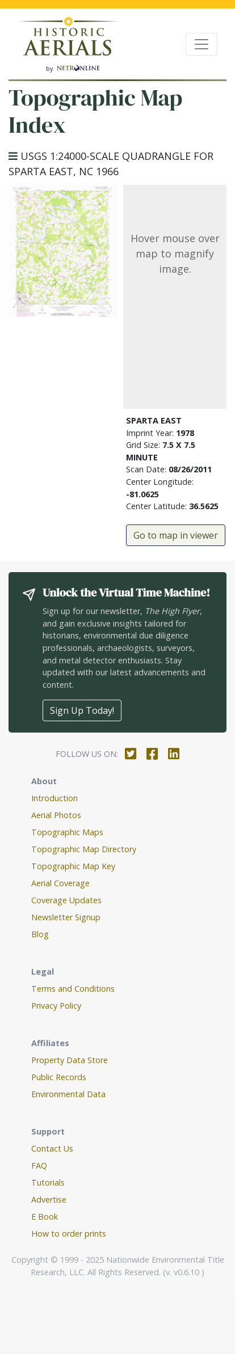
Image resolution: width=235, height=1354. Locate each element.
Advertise (48, 1199)
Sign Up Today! (82, 710)
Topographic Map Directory (83, 849)
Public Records (58, 1077)
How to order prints (68, 1233)
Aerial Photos (56, 815)
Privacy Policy (56, 1005)
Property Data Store (69, 1060)
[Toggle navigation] (201, 44)
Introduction (54, 798)
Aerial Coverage (60, 883)
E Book (44, 1216)
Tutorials (48, 1182)
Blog (40, 934)
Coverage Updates (66, 900)
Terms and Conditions (73, 988)
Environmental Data (68, 1094)
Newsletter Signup (65, 917)
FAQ (39, 1165)
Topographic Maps (67, 832)
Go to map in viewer (175, 535)
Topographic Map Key (73, 866)
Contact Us (52, 1148)
